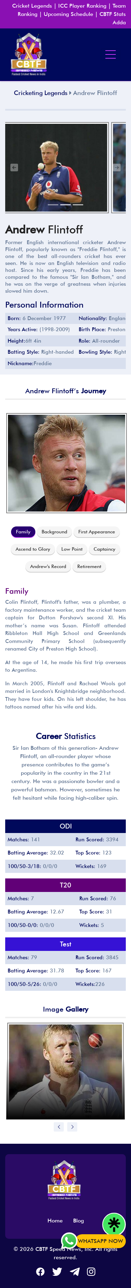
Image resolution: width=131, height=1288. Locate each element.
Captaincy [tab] (104, 549)
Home (55, 1220)
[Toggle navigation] (110, 54)
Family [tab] (23, 531)
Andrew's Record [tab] (48, 566)
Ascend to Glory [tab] (33, 549)
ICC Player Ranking (82, 5)
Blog (78, 1220)
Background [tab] (54, 531)
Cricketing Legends (41, 92)
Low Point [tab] (71, 549)
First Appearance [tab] (96, 531)
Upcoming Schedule (68, 14)
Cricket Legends (32, 5)
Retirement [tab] (89, 566)
